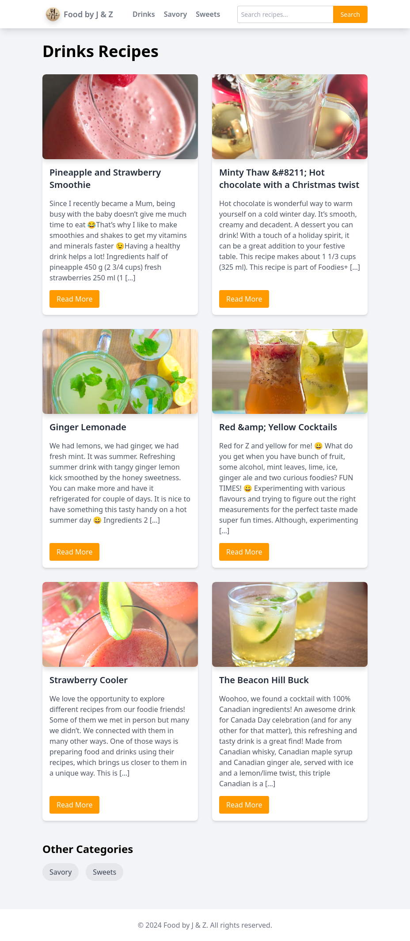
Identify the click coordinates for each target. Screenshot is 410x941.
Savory (175, 14)
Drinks (144, 14)
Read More (74, 299)
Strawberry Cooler (88, 680)
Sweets (208, 14)
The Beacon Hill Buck (264, 680)
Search (350, 14)
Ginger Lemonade (87, 427)
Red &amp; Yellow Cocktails (278, 427)
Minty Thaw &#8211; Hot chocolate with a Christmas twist (289, 178)
